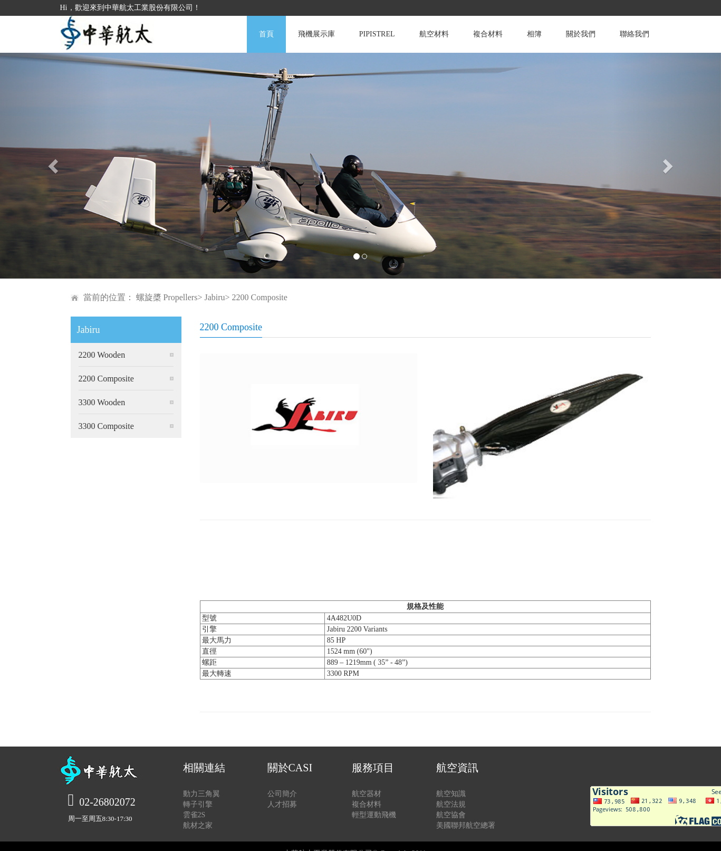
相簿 (534, 34)
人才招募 (282, 804)
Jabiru (214, 297)
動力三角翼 (201, 794)
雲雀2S (194, 815)
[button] (54, 166)
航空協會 (451, 815)
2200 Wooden (102, 354)
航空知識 (451, 794)
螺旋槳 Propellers (167, 297)
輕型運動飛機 (374, 815)
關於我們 (580, 34)
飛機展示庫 (316, 34)
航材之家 (198, 825)
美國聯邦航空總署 (465, 825)
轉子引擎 (198, 804)
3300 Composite (106, 426)
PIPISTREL (377, 34)
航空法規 (451, 804)
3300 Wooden (102, 402)
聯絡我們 (634, 34)
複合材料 (488, 34)
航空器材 (366, 794)
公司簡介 (282, 794)
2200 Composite (106, 378)
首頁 (266, 34)
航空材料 (434, 34)
